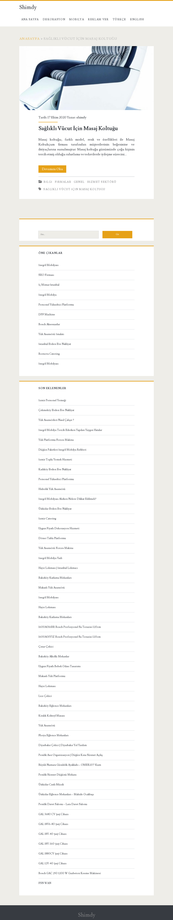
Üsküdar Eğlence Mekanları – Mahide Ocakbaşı (66, 794)
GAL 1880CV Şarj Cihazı (52, 853)
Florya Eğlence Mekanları (53, 735)
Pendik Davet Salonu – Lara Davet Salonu (62, 804)
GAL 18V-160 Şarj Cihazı (53, 843)
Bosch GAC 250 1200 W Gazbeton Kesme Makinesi (69, 873)
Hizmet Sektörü (102, 182)
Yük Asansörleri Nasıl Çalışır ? (56, 420)
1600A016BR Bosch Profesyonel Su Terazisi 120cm (69, 627)
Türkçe (119, 19)
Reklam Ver (98, 19)
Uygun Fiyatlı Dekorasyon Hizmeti (58, 528)
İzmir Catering (47, 518)
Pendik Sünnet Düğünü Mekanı (57, 774)
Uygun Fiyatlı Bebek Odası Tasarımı (59, 666)
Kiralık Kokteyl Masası (51, 715)
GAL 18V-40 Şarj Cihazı (52, 834)
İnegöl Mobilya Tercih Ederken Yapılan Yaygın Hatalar (70, 430)
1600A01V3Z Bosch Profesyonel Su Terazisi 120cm (69, 636)
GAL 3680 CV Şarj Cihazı (53, 814)
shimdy (81, 117)
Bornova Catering (49, 354)
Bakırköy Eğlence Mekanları (54, 706)
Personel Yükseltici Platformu (56, 304)
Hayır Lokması (47, 607)
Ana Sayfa (30, 19)
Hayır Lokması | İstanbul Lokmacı (58, 568)
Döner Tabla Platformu (52, 538)
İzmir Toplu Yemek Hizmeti (55, 459)
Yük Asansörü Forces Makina (55, 548)
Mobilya (76, 19)
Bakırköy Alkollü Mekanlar (53, 656)
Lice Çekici (45, 696)
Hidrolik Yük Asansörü (51, 489)
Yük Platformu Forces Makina (56, 440)
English (137, 19)
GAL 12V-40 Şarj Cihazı (52, 863)
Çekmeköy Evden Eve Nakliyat (56, 410)
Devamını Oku (54, 169)
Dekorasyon (54, 19)
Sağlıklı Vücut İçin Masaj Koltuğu (86, 78)
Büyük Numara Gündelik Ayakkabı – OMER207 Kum (69, 765)
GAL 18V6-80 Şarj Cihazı (53, 824)
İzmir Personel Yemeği (52, 400)
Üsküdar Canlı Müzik (51, 784)
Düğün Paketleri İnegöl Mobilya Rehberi (62, 449)
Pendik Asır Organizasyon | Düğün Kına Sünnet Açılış (70, 755)
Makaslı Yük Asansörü (51, 587)
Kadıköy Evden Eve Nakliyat (54, 469)
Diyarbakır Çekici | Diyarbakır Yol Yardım (62, 745)
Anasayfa (29, 39)
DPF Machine (46, 314)
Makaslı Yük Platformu (51, 676)
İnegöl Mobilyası (48, 265)
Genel (79, 182)
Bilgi (48, 182)
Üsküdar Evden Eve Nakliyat (55, 508)
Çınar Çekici (45, 646)
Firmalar (63, 182)
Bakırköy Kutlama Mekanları (55, 577)
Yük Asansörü (46, 725)
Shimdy (28, 7)
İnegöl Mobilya (47, 294)
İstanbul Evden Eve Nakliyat (54, 344)
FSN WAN (44, 883)
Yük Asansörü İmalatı (51, 334)
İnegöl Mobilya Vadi (50, 558)
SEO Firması (46, 275)
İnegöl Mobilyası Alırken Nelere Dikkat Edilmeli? (67, 499)
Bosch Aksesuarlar (49, 324)
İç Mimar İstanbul (48, 284)
